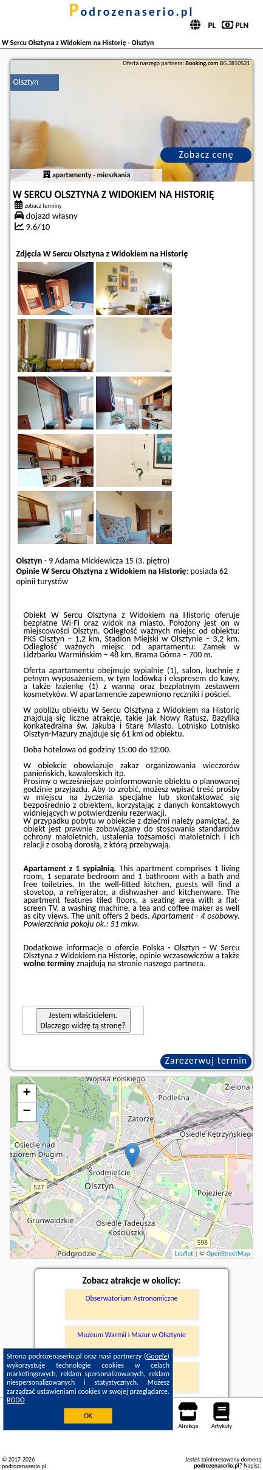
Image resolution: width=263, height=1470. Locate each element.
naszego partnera (173, 963)
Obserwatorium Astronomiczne (132, 1298)
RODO (16, 1400)
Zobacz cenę (206, 154)
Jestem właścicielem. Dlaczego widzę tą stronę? (83, 1020)
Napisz (252, 1465)
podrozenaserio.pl (131, 11)
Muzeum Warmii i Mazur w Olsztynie (131, 1334)
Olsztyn (26, 82)
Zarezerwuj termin (206, 1060)
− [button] (26, 1112)
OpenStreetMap (228, 1253)
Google (157, 1356)
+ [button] (26, 1093)
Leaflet (184, 1253)
